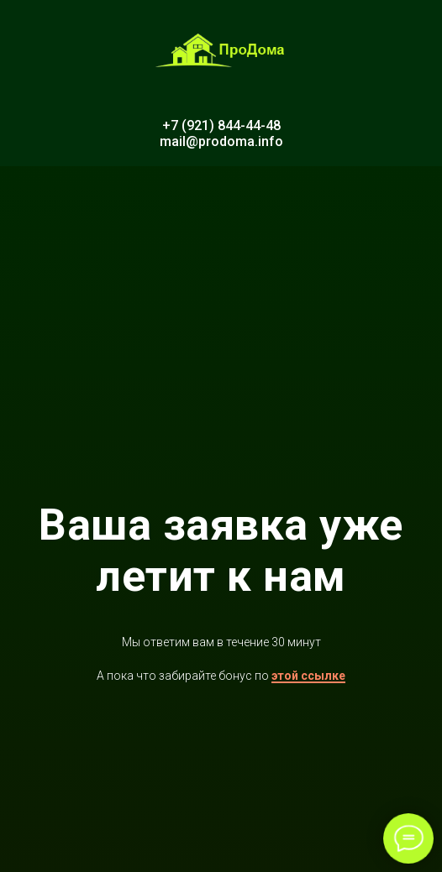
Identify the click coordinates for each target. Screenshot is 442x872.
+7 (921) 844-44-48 (221, 125)
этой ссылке (308, 675)
